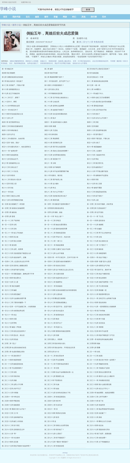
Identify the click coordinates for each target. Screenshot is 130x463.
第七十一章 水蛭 (50, 163)
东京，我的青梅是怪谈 (17, 63)
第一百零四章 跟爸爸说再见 (54, 208)
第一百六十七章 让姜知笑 (53, 294)
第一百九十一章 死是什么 (53, 327)
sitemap (64, 453)
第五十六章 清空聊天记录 (53, 143)
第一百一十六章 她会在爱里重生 (55, 225)
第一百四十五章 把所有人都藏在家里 (15, 266)
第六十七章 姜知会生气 (10, 159)
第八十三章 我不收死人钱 (53, 179)
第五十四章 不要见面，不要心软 (98, 138)
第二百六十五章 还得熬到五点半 (13, 429)
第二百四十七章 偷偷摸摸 (11, 405)
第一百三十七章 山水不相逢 (54, 253)
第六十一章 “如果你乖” (10, 151)
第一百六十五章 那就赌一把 (97, 290)
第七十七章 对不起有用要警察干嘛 (56, 171)
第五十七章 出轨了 (93, 143)
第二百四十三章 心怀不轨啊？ (97, 397)
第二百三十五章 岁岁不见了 (11, 388)
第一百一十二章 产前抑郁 (11, 220)
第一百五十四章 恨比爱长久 (11, 278)
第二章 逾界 (48, 69)
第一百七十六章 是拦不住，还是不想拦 (58, 307)
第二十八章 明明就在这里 (11, 106)
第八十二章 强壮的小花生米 (11, 179)
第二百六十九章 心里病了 (53, 434)
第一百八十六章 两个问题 (96, 319)
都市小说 (16, 25)
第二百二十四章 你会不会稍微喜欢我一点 (58, 372)
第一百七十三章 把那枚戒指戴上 (55, 302)
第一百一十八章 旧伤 (9, 229)
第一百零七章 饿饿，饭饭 (53, 212)
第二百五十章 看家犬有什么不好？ (14, 409)
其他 (83, 17)
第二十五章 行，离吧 (9, 102)
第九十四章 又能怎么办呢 (11, 196)
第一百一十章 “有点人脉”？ (54, 216)
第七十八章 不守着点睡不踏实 (97, 171)
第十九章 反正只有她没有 (11, 93)
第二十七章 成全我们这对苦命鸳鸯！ (100, 102)
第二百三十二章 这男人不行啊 (12, 384)
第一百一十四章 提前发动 (96, 220)
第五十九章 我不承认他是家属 (55, 147)
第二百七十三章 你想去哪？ (97, 438)
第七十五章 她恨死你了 (95, 167)
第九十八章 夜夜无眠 (51, 200)
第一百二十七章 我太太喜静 (11, 241)
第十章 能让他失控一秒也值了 (12, 81)
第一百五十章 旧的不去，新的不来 (99, 270)
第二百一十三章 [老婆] (95, 356)
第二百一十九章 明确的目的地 (97, 364)
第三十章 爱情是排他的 (95, 106)
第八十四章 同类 (93, 179)
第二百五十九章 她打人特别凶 (12, 421)
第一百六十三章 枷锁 (9, 290)
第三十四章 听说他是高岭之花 (12, 114)
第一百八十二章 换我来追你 (54, 315)
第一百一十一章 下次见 (95, 216)
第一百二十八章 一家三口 (53, 241)
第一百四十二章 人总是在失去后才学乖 (15, 261)
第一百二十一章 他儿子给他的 (12, 233)
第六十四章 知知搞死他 (10, 155)
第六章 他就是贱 (93, 73)
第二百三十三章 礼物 (51, 384)
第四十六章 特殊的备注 (10, 130)
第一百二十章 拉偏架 (94, 229)
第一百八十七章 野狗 (9, 323)
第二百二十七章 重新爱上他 (54, 376)
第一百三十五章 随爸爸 (95, 249)
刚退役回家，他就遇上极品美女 (60, 61)
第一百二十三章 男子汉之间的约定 (99, 233)
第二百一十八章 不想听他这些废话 (56, 364)
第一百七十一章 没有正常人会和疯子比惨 (101, 298)
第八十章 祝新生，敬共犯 (53, 175)
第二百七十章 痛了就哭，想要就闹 (99, 434)
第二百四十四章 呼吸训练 (11, 401)
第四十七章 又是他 (51, 130)
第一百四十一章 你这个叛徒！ (97, 257)
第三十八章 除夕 (50, 118)
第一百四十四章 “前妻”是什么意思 (99, 261)
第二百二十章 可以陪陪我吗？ (12, 368)
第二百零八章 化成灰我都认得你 (13, 352)
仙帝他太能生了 (32, 63)
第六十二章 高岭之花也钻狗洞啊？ (56, 151)
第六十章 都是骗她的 (94, 147)
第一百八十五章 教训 (51, 319)
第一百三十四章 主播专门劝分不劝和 (57, 249)
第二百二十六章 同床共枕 (11, 376)
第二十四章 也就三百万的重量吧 (98, 97)
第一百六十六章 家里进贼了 (11, 294)
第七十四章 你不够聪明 (52, 167)
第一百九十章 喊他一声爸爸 (11, 327)
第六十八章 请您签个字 (52, 159)
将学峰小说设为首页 (9, 2)
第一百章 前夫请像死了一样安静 (13, 204)
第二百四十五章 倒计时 (52, 401)
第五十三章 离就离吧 (51, 138)
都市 (46, 17)
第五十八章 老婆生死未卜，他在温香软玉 (16, 147)
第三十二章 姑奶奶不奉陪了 (54, 110)
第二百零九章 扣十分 (51, 352)
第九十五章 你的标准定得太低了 (55, 196)
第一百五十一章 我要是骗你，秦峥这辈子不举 (18, 274)
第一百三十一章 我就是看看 (54, 245)
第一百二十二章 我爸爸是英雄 (55, 233)
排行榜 (94, 17)
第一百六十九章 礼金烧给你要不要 (14, 298)
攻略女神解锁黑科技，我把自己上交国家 (24, 61)
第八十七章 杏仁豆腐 (94, 184)
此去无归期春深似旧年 (100, 61)
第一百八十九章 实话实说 (96, 323)
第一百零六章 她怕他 (9, 212)
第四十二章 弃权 (93, 122)
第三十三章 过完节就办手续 (97, 110)
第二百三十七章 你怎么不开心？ (98, 388)
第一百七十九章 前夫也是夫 (54, 311)
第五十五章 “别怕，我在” (11, 143)
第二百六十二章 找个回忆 (11, 425)
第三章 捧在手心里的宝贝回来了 (98, 69)
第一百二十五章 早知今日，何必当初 (57, 237)
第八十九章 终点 (50, 188)
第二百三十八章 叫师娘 (10, 393)
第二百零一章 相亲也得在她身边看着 (100, 339)
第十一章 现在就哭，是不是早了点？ (57, 81)
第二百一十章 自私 (93, 352)
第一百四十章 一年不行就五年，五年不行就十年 (61, 257)
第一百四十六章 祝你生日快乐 (55, 266)
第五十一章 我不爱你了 (95, 134)
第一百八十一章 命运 (9, 315)
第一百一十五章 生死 (9, 225)
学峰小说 (8, 8)
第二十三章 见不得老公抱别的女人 (56, 97)
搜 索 (88, 9)
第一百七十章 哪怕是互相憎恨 (55, 298)
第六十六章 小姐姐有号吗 (96, 155)
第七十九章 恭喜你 (8, 175)
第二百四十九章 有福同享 (96, 405)
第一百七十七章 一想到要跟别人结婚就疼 (101, 307)
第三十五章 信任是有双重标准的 (55, 114)
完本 (104, 17)
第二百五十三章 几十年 (10, 413)
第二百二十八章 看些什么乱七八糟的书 (100, 376)
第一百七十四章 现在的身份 (97, 302)
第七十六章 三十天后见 (10, 171)
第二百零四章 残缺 (93, 343)
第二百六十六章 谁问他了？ (54, 429)
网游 (65, 17)
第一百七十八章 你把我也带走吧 (13, 311)
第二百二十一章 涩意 (51, 368)
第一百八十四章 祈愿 (9, 319)
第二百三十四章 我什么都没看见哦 (99, 384)
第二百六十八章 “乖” (9, 434)
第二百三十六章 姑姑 (51, 388)
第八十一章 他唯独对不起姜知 (97, 175)
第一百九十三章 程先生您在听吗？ (14, 331)
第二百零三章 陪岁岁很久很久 (55, 343)
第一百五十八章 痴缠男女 (53, 282)
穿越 (56, 17)
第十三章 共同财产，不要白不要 (13, 85)
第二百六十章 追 (50, 421)
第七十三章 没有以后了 (10, 167)
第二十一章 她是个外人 (95, 93)
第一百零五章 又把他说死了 (97, 208)
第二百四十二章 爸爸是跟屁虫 (55, 397)
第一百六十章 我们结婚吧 (11, 286)
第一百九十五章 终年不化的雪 (97, 331)
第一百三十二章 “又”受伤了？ (97, 245)
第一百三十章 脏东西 (9, 245)
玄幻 (28, 17)
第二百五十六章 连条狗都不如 (12, 417)
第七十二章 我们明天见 (95, 163)
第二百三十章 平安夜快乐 (53, 380)
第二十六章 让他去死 (51, 102)
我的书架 (16, 17)
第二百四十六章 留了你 (95, 401)
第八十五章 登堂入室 (9, 184)
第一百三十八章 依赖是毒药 (97, 253)
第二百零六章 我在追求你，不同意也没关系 (59, 348)
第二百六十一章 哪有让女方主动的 (99, 421)
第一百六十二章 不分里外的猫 (97, 286)
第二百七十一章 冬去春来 (11, 438)
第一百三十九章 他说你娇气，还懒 (14, 257)
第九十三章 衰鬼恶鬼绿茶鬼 (97, 192)
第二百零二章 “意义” (9, 343)
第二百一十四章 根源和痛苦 (11, 360)
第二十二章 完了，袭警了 (11, 97)
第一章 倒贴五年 (7, 69)
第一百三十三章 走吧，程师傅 (12, 249)
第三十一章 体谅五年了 (10, 110)
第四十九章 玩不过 (8, 134)
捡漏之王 (43, 61)
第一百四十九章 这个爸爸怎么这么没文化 (58, 270)
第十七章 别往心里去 (51, 89)
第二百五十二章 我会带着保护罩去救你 (100, 409)
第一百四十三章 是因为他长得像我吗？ (58, 261)
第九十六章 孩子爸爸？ (95, 196)
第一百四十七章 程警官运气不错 (98, 266)
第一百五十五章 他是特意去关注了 (56, 278)
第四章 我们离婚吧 (8, 73)
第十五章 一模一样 (93, 85)
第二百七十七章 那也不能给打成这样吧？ (16, 446)
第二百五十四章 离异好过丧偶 (55, 413)
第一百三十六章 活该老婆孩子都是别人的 (16, 253)
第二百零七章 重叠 (93, 348)
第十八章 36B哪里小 (94, 89)
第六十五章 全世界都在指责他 (55, 155)
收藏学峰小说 (26, 2)
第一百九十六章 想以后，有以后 (13, 335)
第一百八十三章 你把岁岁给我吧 (98, 315)
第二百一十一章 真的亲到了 (11, 356)
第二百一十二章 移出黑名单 (54, 356)
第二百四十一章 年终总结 (11, 397)
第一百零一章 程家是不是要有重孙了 (57, 204)
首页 (5, 17)
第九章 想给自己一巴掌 (95, 77)
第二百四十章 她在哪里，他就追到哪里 (100, 393)
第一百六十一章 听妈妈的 (53, 286)
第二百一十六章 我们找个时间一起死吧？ (101, 360)
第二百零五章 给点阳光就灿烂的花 (14, 348)
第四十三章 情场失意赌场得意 (12, 126)
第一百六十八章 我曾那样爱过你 (98, 294)
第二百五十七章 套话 (51, 417)
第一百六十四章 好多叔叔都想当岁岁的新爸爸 (60, 290)
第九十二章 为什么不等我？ (54, 192)
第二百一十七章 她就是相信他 (12, 364)
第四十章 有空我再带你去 (11, 122)
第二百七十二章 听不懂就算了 (55, 438)
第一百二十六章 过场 (94, 237)
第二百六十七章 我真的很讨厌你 (98, 429)
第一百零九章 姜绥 (8, 216)
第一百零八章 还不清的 (95, 212)
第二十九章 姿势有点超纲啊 (54, 106)
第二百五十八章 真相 (94, 417)
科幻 (74, 17)
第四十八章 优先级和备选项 (97, 130)
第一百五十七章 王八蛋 (10, 282)
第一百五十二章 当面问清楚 (54, 274)
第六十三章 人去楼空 (94, 151)
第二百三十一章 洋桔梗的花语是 (98, 380)
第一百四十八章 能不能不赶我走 (13, 270)
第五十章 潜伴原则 (51, 134)
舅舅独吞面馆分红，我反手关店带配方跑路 (55, 63)
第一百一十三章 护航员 (52, 220)
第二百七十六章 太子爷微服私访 (98, 442)
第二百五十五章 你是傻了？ (97, 413)
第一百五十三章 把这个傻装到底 (98, 274)
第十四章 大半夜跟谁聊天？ (54, 85)
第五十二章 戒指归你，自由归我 (13, 138)
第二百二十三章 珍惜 (9, 372)
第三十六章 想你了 (93, 114)
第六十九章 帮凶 (93, 159)
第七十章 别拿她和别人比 (11, 163)
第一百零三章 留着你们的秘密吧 (13, 208)
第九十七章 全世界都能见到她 (12, 200)
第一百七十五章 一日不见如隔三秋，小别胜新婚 (19, 307)
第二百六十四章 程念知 (95, 425)
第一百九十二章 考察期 (95, 327)
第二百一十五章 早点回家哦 (54, 360)
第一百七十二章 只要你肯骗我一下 (14, 302)
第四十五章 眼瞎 (93, 126)
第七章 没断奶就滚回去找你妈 (12, 77)
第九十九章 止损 (93, 200)
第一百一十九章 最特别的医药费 (55, 229)
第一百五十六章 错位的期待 (97, 278)
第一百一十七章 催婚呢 (95, 225)
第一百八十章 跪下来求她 (96, 311)
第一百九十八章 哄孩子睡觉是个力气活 (100, 335)
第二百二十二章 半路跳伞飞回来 (98, 368)
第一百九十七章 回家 (51, 335)
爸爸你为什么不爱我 (80, 63)
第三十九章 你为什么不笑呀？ (97, 118)
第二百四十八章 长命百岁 (53, 405)
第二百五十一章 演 (51, 409)
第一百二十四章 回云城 (10, 237)
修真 (37, 17)
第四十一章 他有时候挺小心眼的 (55, 122)
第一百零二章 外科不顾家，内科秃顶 (100, 204)
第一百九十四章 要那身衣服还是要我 (57, 331)
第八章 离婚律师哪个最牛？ (54, 77)
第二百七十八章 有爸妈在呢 (91, 42)
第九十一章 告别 (7, 192)
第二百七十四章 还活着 (10, 442)
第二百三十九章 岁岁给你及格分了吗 (57, 393)
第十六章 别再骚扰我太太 (11, 89)
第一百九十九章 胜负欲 (10, 339)
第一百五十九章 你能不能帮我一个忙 (100, 282)
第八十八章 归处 (7, 188)
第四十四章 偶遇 (50, 126)
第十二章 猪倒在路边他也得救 (97, 81)
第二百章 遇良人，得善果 (53, 339)
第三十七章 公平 (7, 118)
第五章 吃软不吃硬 (51, 73)
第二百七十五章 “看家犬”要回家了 (56, 442)
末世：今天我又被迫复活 (81, 61)
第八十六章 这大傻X (51, 184)
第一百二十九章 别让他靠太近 (97, 241)
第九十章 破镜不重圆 (94, 188)
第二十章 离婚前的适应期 (53, 93)
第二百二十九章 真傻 (9, 380)
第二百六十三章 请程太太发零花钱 (56, 425)
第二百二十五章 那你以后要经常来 (99, 372)
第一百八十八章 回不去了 (53, 323)
